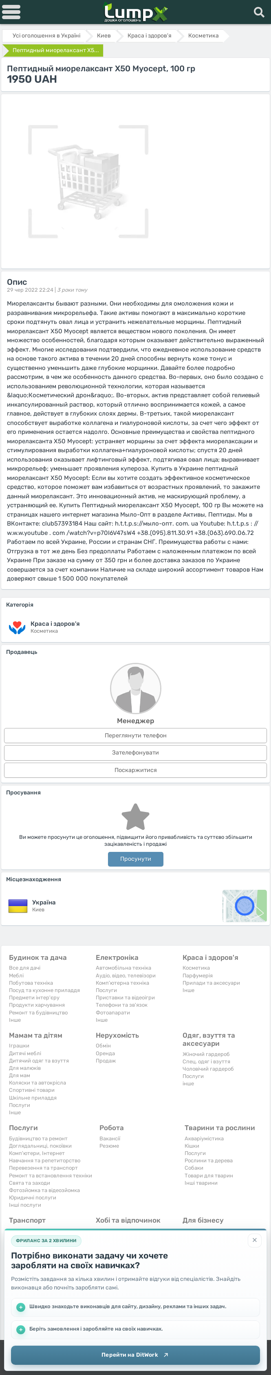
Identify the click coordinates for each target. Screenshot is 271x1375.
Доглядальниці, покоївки (40, 1146)
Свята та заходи (29, 1183)
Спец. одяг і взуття (206, 1061)
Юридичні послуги (32, 1198)
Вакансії (109, 1138)
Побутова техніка (31, 983)
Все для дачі (24, 968)
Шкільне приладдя (33, 1098)
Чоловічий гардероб (208, 1069)
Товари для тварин (209, 1176)
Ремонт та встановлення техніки (50, 1176)
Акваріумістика (204, 1138)
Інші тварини (201, 1183)
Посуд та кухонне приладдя (44, 990)
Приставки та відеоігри (125, 997)
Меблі (16, 975)
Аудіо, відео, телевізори (126, 975)
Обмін (103, 1046)
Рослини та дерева (209, 1160)
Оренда (105, 1053)
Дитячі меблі (25, 1053)
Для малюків (25, 1068)
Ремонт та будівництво (38, 1013)
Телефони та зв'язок (122, 1005)
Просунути (135, 859)
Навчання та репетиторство (44, 1160)
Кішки (192, 1146)
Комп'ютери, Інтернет (37, 1153)
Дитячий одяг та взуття (39, 1061)
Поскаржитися (136, 770)
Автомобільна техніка (123, 968)
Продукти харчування (37, 1005)
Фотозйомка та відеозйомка (44, 1190)
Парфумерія (198, 975)
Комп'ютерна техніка (122, 983)
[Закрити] (255, 1239)
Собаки (194, 1168)
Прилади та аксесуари (211, 983)
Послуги (106, 990)
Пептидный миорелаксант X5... (56, 50)
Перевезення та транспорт (43, 1168)
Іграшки (19, 1046)
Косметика (196, 968)
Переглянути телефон (136, 735)
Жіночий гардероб (206, 1054)
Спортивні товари (32, 1090)
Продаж (106, 1061)
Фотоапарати (113, 1013)
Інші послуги (25, 1205)
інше (188, 1083)
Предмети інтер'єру (34, 997)
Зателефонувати (135, 752)
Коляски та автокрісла (37, 1083)
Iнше (15, 1020)
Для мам (19, 1075)
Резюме (109, 1146)
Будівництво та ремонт (38, 1138)
